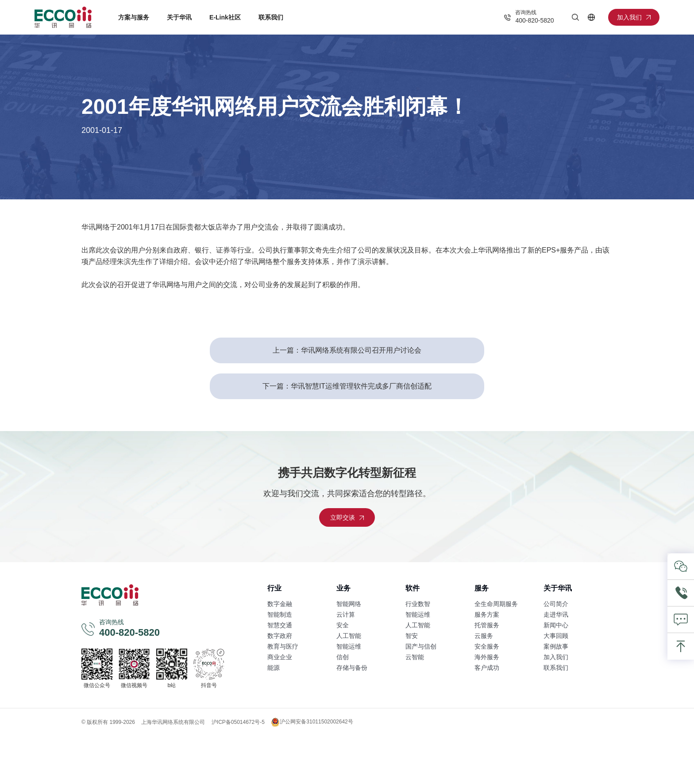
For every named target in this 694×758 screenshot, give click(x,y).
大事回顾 (556, 635)
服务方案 (486, 614)
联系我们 (270, 17)
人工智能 (348, 635)
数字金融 (279, 603)
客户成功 (486, 667)
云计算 (345, 614)
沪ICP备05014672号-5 (238, 722)
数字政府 (279, 635)
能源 (273, 667)
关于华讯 (179, 17)
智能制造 (279, 614)
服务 (481, 588)
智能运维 (348, 646)
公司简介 (556, 603)
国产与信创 (420, 646)
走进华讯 (556, 614)
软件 (412, 588)
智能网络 (348, 603)
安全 (342, 625)
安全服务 (486, 646)
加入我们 (556, 657)
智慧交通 (279, 625)
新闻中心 (556, 625)
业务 (343, 588)
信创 (342, 657)
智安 (411, 635)
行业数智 (417, 603)
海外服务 (486, 657)
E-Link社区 (225, 17)
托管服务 (486, 625)
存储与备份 (351, 667)
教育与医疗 (282, 646)
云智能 (414, 657)
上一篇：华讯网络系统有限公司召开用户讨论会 (347, 350)
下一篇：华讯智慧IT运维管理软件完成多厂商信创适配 (347, 386)
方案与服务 (133, 17)
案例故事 (556, 646)
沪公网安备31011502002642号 (312, 722)
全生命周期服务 (496, 603)
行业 (274, 588)
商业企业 (279, 657)
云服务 (483, 635)
